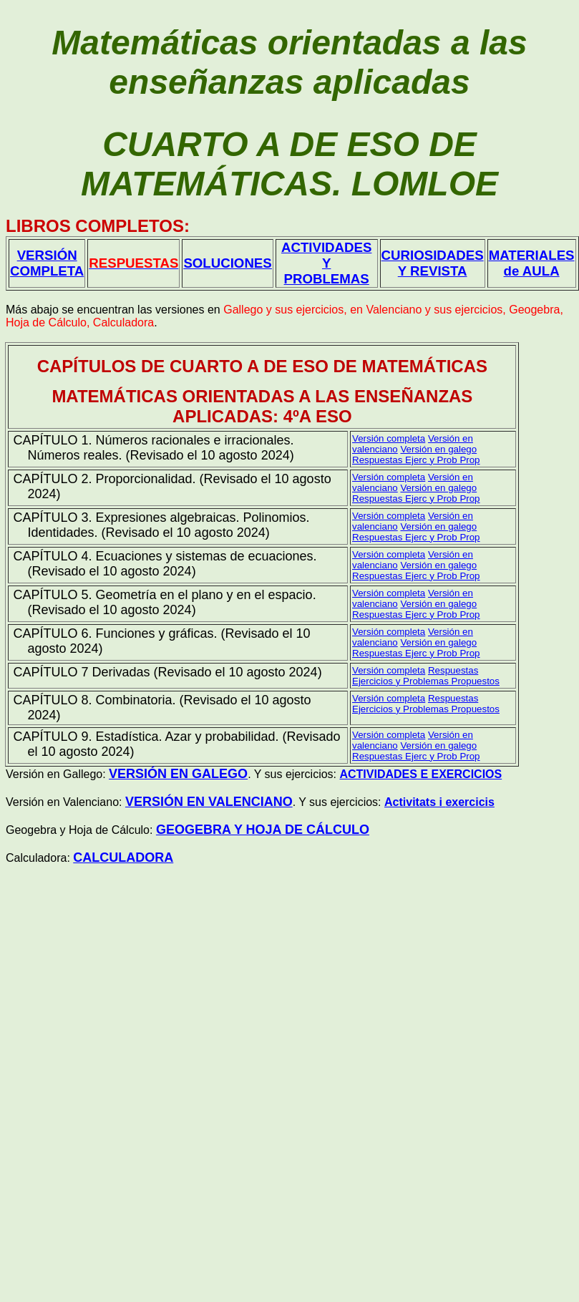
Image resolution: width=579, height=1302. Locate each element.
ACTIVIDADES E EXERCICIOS (420, 774)
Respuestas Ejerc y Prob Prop (416, 460)
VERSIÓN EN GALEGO (178, 774)
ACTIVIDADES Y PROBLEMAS (326, 263)
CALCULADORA (123, 857)
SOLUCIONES (227, 263)
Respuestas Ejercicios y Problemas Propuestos (426, 675)
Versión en (438, 449)
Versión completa (388, 477)
